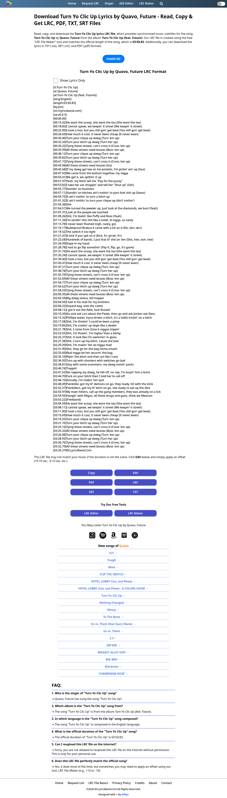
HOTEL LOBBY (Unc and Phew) (111, 581)
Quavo (124, 546)
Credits (140, 783)
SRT (91, 492)
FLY (111, 553)
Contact (166, 783)
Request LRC (90, 3)
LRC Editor (91, 513)
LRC (135, 482)
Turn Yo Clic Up (111, 596)
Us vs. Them (111, 631)
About (153, 783)
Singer (109, 3)
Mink (111, 567)
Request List (76, 783)
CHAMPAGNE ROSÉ (111, 674)
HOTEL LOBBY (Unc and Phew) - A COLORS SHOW (111, 588)
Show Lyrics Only (72, 80)
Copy (91, 473)
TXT (135, 492)
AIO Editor (126, 3)
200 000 (111, 645)
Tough (111, 560)
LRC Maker (146, 3)
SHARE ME (113, 59)
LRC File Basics (98, 783)
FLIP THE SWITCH (111, 574)
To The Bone (111, 617)
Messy (111, 610)
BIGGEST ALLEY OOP (112, 652)
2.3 (112, 638)
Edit (135, 473)
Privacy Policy (121, 783)
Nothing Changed (111, 603)
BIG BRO (112, 659)
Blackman (111, 666)
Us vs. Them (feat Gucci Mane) (111, 624)
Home (72, 3)
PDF (91, 482)
